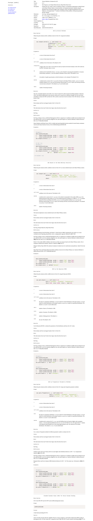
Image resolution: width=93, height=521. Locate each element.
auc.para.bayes (11, 10)
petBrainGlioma (11, 13)
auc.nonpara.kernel (12, 7)
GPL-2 (43, 19)
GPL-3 (47, 19)
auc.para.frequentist (12, 12)
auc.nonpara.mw (11, 9)
